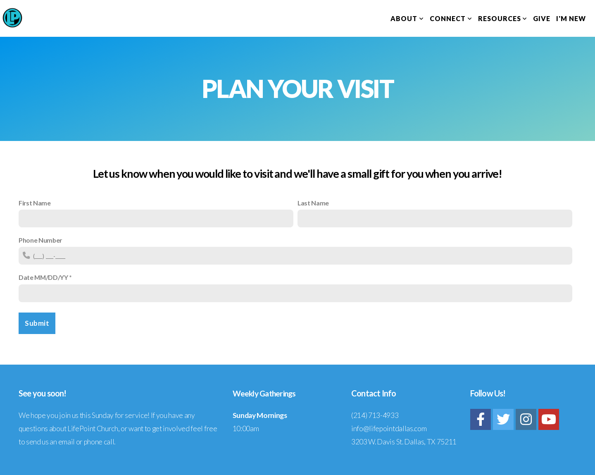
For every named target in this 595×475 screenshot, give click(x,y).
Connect (451, 18)
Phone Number (40, 240)
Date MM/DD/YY (43, 277)
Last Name (313, 203)
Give (541, 18)
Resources (503, 18)
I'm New (571, 18)
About (407, 18)
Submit (37, 323)
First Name (35, 203)
